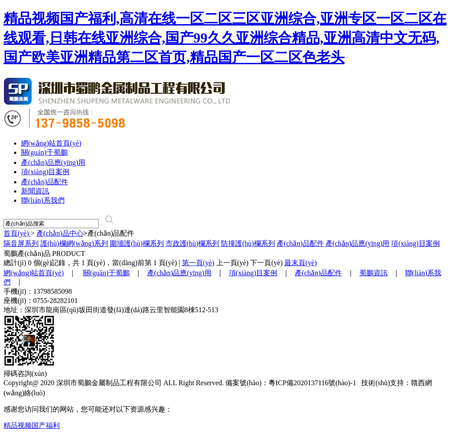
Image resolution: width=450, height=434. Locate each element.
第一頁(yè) (198, 262)
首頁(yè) (17, 233)
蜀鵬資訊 (373, 273)
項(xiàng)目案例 (45, 171)
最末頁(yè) (300, 262)
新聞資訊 (35, 191)
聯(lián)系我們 (43, 200)
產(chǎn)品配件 (44, 182)
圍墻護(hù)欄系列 (137, 243)
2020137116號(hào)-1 (327, 383)
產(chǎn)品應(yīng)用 (53, 162)
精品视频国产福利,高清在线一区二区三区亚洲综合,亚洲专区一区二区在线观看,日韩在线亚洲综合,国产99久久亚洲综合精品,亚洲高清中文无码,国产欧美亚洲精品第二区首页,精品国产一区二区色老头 (225, 38)
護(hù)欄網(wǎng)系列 (74, 243)
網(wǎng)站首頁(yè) (51, 143)
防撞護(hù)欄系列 (248, 243)
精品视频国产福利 (32, 425)
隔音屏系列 (21, 243)
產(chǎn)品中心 (59, 233)
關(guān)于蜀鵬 (44, 152)
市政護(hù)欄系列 (193, 243)
